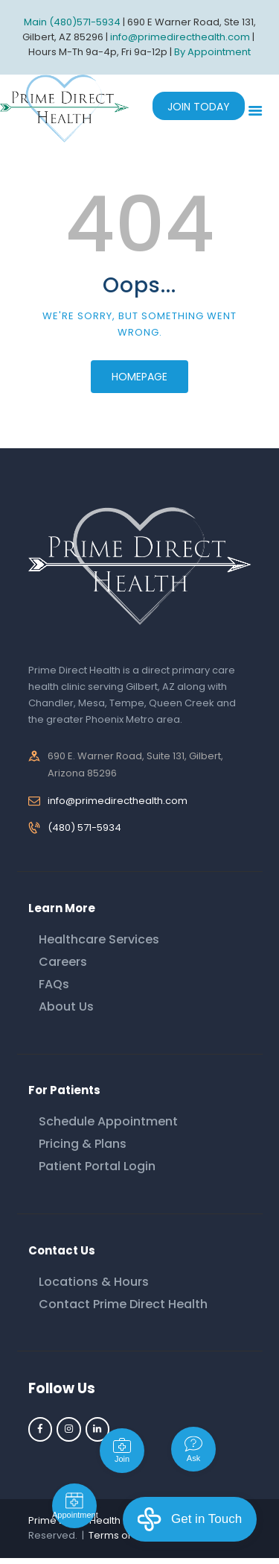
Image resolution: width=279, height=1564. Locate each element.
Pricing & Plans (82, 1143)
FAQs (54, 984)
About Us (66, 1006)
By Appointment (212, 52)
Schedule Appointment (108, 1121)
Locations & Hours (94, 1281)
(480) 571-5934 (84, 827)
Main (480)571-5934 (72, 22)
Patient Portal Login (97, 1166)
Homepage (139, 376)
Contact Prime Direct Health (123, 1304)
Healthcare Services (99, 939)
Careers (63, 961)
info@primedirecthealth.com (117, 801)
